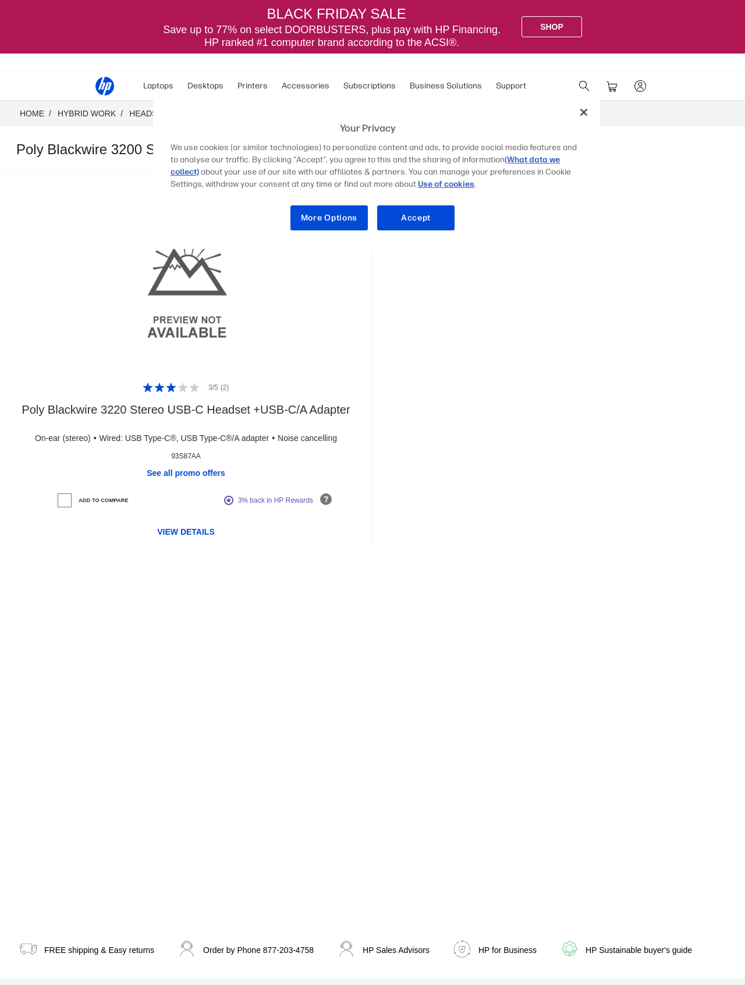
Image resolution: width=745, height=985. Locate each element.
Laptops (158, 86)
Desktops (205, 86)
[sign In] (640, 86)
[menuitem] (158, 86)
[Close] (584, 112)
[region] (376, 173)
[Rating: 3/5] (186, 387)
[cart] (612, 86)
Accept (416, 218)
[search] (584, 86)
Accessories (305, 86)
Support (511, 86)
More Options (329, 218)
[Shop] (552, 26)
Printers (252, 86)
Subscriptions (369, 86)
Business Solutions (446, 86)
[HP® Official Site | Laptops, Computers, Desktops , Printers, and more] (105, 86)
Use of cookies (446, 184)
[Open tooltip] (326, 499)
